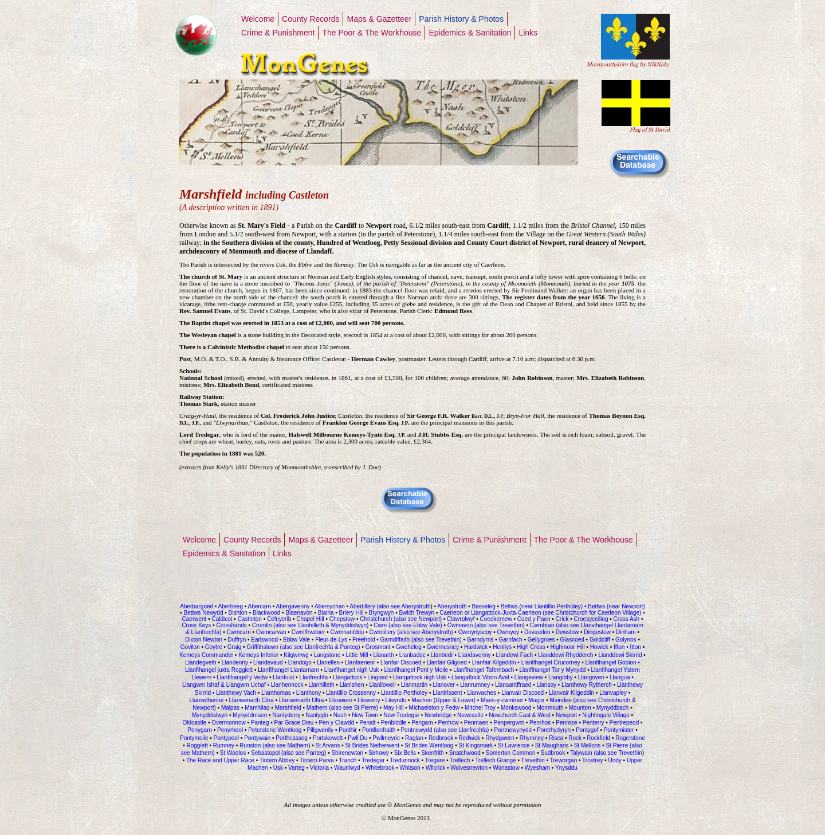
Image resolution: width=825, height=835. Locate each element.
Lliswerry (369, 700)
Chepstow (342, 619)
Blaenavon (298, 613)
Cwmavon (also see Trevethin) (486, 625)
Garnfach (510, 639)
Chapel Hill (310, 619)
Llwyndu (396, 700)
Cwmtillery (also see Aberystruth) (411, 632)
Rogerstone (630, 738)
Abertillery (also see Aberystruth (389, 606)
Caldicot (221, 619)
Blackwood (266, 613)
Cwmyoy (508, 632)
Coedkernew (496, 619)
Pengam (422, 722)
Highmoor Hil (567, 647)
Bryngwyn (381, 613)
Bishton (238, 613)
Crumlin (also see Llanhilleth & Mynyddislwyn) (310, 625)
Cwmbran (542, 625)
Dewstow (567, 632)
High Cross (531, 647)
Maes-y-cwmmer (502, 700)
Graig (234, 647)
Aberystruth (451, 606)
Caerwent (194, 619)
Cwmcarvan (271, 632)
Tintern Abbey (277, 760)
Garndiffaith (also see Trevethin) (421, 639)
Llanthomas (276, 693)
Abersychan (330, 606)
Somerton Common (511, 753)
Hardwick (476, 647)
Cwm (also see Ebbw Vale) (408, 625)
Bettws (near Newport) (615, 606)
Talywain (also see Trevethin (606, 753)
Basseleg (484, 606)
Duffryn (236, 639)
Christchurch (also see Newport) (400, 619)
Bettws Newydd (203, 613)
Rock (574, 738)
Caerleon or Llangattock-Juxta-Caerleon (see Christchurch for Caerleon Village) (539, 613)
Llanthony (308, 693)
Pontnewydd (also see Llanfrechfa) (444, 730)
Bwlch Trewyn (417, 613)
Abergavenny (293, 606)
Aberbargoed (196, 606)
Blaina (326, 613)
